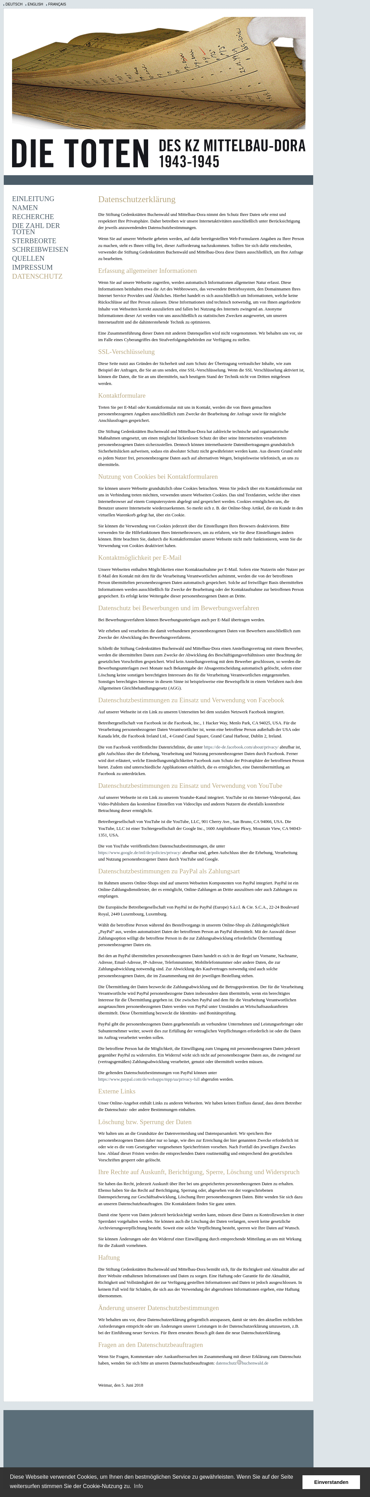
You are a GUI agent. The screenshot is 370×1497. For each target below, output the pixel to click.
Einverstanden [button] (331, 1482)
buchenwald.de (255, 1363)
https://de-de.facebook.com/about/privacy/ (241, 747)
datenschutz (226, 1363)
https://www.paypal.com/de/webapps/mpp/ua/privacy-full (149, 1079)
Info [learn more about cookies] (138, 1486)
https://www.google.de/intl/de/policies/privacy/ (139, 852)
